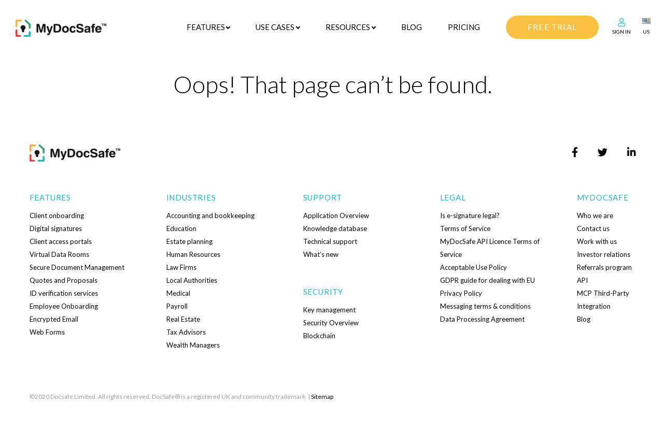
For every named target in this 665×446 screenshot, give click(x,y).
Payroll (177, 306)
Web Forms (47, 332)
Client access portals (61, 241)
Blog (411, 27)
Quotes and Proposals (63, 280)
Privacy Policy (461, 293)
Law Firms (181, 267)
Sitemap (322, 396)
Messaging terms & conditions (485, 306)
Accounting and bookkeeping (210, 215)
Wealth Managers (193, 345)
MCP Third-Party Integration (603, 299)
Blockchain (319, 336)
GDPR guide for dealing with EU (487, 280)
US (646, 31)
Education (181, 228)
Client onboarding (57, 215)
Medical (178, 293)
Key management (329, 310)
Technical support (330, 241)
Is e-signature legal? (470, 215)
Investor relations (603, 254)
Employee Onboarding (64, 306)
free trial (552, 27)
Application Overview (336, 215)
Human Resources (193, 254)
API (582, 280)
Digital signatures (56, 228)
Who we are (595, 215)
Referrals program (604, 267)
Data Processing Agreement (482, 319)
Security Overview (331, 323)
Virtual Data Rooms (59, 254)
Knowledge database (335, 228)
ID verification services (64, 293)
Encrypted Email (54, 319)
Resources (348, 27)
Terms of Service (465, 228)
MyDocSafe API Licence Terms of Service (490, 247)
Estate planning (189, 241)
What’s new (320, 254)
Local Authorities (191, 280)
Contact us (593, 228)
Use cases (275, 27)
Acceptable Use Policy (473, 267)
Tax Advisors (186, 332)
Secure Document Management (77, 267)
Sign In (621, 31)
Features (206, 27)
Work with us (597, 241)
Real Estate (183, 319)
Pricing (464, 27)
